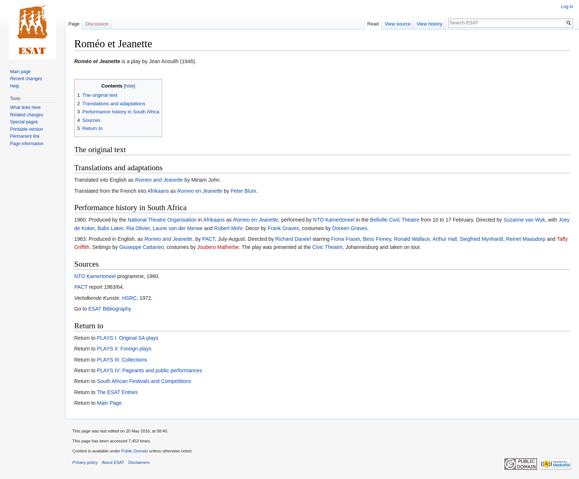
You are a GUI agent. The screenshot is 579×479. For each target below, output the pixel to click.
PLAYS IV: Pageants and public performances (149, 370)
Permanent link (25, 136)
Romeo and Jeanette (159, 180)
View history (429, 24)
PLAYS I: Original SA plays (127, 338)
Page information (27, 143)
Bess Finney (377, 239)
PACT (208, 239)
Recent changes (26, 78)
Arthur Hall (444, 239)
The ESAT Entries (117, 392)
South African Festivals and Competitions (144, 381)
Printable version (26, 129)
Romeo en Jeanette (199, 191)
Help (14, 86)
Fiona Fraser (345, 239)
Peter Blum (243, 191)
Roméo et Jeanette (97, 61)
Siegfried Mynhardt (481, 239)
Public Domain (134, 451)
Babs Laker (110, 228)
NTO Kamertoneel (334, 220)
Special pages (24, 121)
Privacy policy (84, 462)
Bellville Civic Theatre (394, 220)
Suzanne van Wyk (524, 220)
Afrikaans (158, 191)
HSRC (129, 298)
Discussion (97, 24)
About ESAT (113, 462)
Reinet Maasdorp (525, 239)
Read (373, 24)
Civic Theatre (327, 247)
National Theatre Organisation (162, 220)
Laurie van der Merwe (177, 228)
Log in (567, 6)
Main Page (109, 403)
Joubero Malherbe (218, 247)
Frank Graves (283, 228)
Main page (20, 71)
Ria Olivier (138, 228)
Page (73, 24)
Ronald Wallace (412, 239)
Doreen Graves (349, 228)
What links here (25, 107)
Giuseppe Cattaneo (141, 247)
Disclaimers (139, 462)
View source (398, 24)
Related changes (26, 114)
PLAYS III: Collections (122, 360)
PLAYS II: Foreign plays (124, 349)
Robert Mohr (228, 228)
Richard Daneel (293, 239)
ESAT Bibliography (109, 309)
